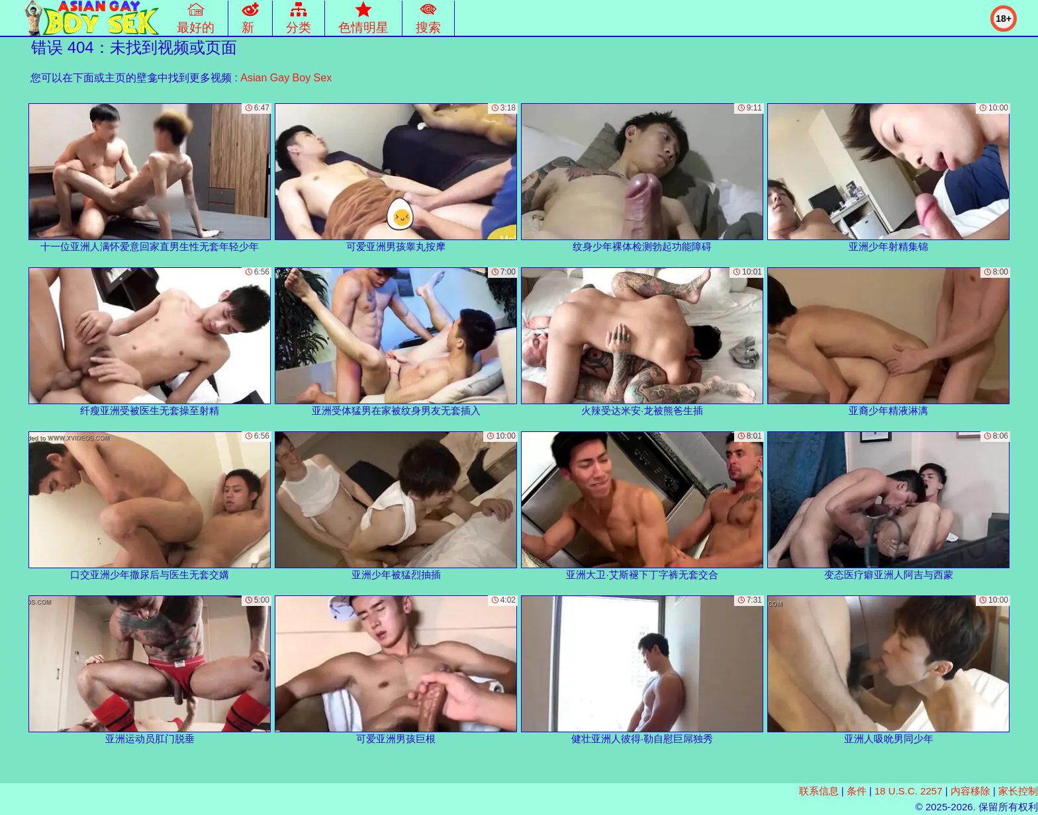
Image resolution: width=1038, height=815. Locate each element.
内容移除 (970, 790)
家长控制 (1018, 790)
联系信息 (819, 790)
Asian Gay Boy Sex (286, 77)
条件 (857, 790)
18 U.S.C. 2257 (908, 790)
